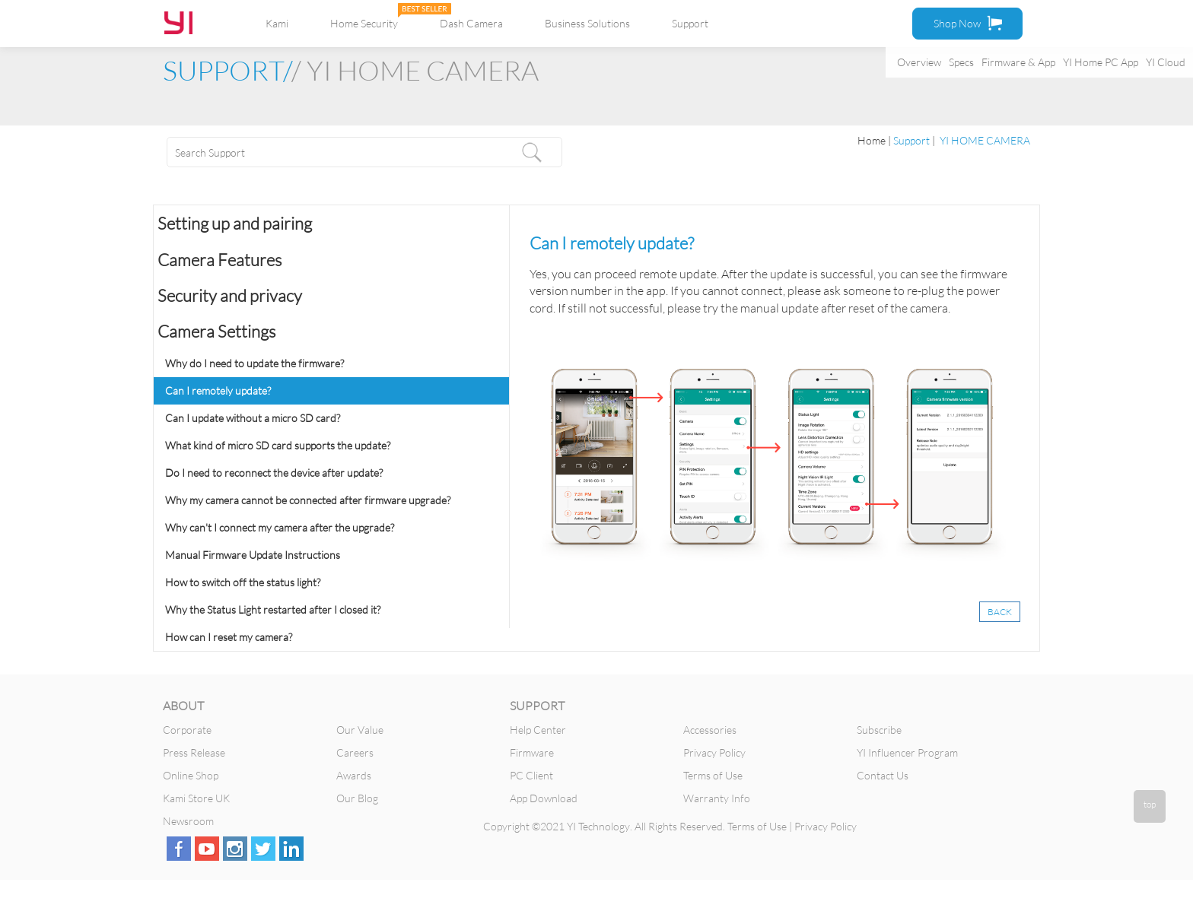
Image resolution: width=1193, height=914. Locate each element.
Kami (277, 23)
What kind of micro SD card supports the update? (277, 445)
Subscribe (879, 729)
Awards (353, 775)
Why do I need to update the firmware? (254, 363)
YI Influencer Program (907, 752)
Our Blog (357, 798)
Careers (355, 752)
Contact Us (882, 775)
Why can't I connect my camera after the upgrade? (279, 527)
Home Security (364, 23)
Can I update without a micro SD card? (252, 417)
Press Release (194, 752)
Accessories (709, 729)
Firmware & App (1018, 62)
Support (690, 23)
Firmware (532, 752)
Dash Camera (471, 23)
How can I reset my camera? (228, 636)
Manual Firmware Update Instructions (252, 554)
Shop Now (968, 22)
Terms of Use (713, 775)
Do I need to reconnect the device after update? (274, 472)
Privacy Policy (714, 752)
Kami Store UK (196, 798)
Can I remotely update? (218, 390)
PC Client (531, 775)
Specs (961, 62)
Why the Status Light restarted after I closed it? (272, 609)
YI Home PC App (1100, 62)
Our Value (359, 729)
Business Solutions (587, 23)
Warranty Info (716, 798)
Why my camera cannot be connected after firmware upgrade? (307, 499)
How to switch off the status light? (242, 582)
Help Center (538, 729)
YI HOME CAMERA (983, 140)
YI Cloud (1165, 62)
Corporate (187, 729)
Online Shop (190, 775)
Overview (919, 62)
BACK (1000, 611)
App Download (543, 798)
